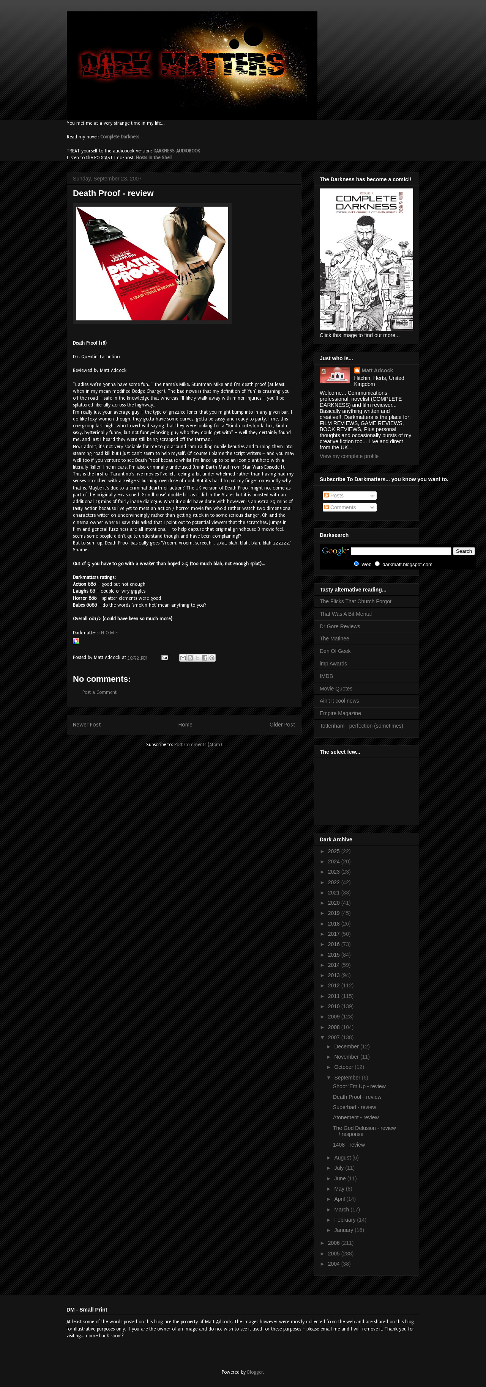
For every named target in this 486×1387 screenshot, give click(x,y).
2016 (334, 944)
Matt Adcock (377, 370)
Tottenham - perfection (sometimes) (361, 726)
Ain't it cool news (339, 701)
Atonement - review (356, 1117)
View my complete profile (349, 456)
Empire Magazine (340, 713)
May (340, 1189)
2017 (334, 934)
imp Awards (333, 664)
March (342, 1210)
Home (185, 725)
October (344, 1067)
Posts (334, 496)
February (345, 1220)
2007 (334, 1037)
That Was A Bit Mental (346, 614)
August (343, 1158)
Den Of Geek (335, 651)
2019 (334, 913)
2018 (334, 924)
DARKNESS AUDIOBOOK (176, 151)
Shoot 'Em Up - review (359, 1086)
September (347, 1078)
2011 (334, 996)
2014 (334, 965)
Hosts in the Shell (154, 157)
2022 (334, 882)
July (339, 1168)
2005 (334, 1253)
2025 (334, 851)
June (340, 1178)
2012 (334, 985)
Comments (340, 507)
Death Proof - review (357, 1097)
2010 (334, 1006)
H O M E (109, 632)
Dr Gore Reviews (340, 626)
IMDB (326, 676)
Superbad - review (354, 1107)
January (344, 1230)
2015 (334, 955)
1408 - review (349, 1145)
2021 (334, 893)
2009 (334, 1017)
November (347, 1057)
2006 (334, 1243)
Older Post (282, 725)
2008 (334, 1027)
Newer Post (87, 725)
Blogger (255, 1372)
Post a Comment (99, 692)
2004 (334, 1264)
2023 (334, 872)
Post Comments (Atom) (198, 744)
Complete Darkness (119, 137)
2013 (334, 975)
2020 (334, 903)
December (347, 1046)
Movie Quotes (336, 689)
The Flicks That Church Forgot (355, 601)
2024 (334, 861)
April (340, 1199)
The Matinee (334, 638)
